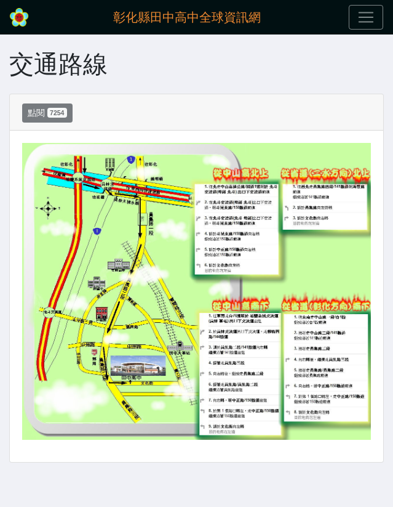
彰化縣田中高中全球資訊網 (187, 17)
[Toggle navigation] (366, 17)
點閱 (47, 113)
